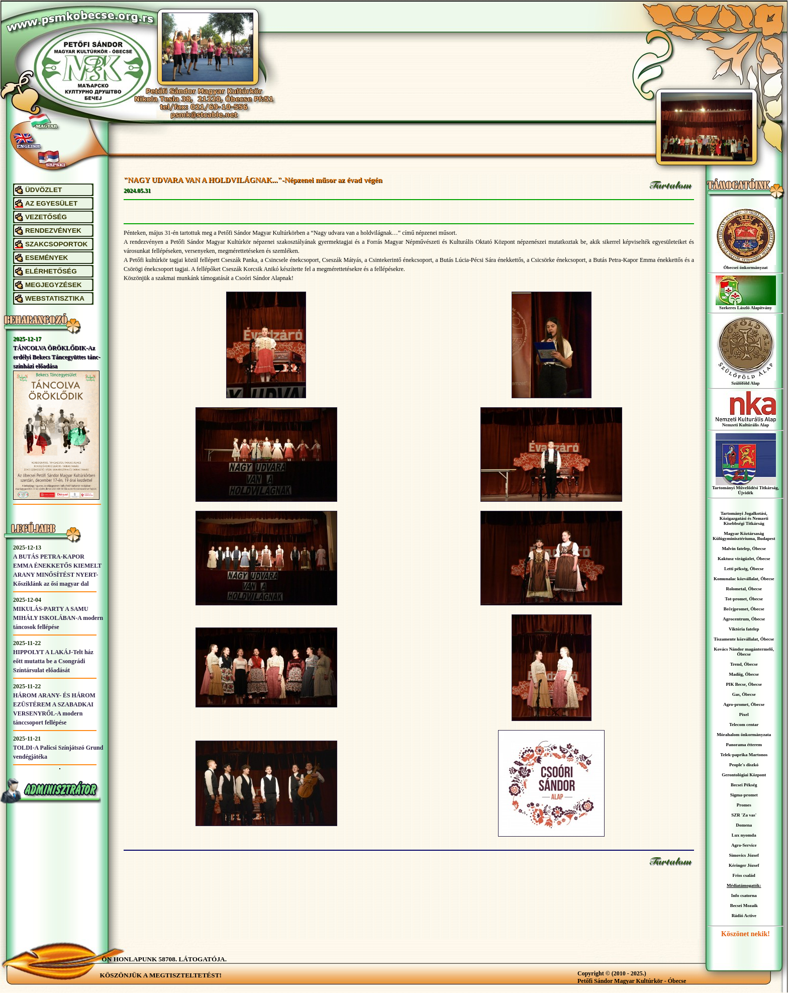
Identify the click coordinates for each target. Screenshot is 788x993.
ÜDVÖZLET (43, 190)
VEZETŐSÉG (46, 217)
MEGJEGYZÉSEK (53, 285)
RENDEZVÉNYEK (53, 230)
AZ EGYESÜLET (51, 203)
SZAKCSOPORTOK (56, 244)
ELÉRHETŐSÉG (51, 271)
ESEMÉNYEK (46, 257)
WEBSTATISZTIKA (54, 298)
